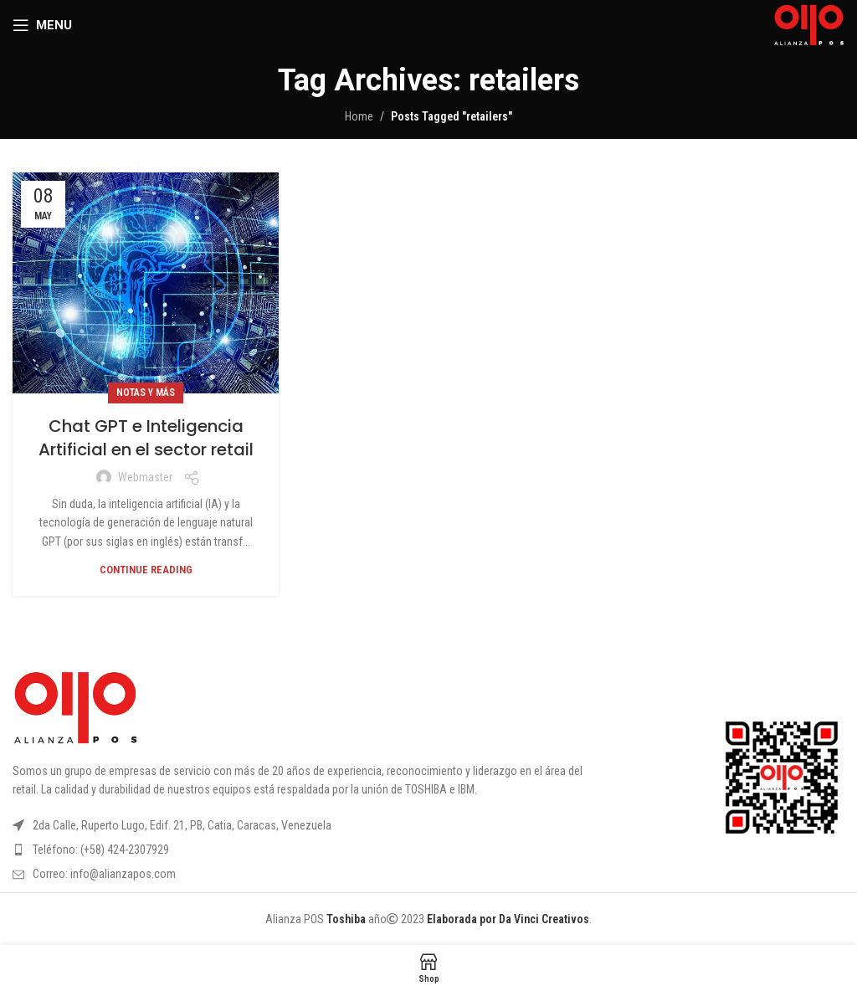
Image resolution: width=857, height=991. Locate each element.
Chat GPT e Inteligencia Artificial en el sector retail (146, 437)
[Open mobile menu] (42, 25)
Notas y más (145, 392)
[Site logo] (808, 24)
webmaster (145, 477)
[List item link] (312, 849)
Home (359, 116)
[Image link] (75, 707)
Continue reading (146, 569)
